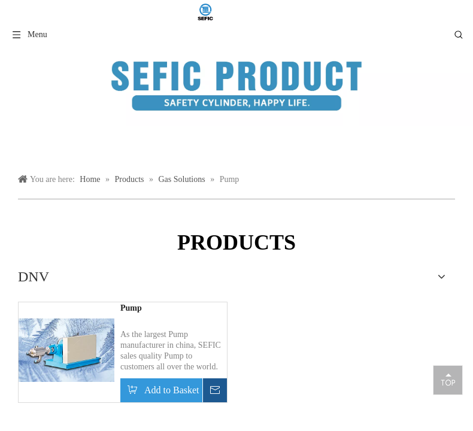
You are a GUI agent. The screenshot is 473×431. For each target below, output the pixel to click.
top (448, 379)
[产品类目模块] (236, 85)
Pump (131, 307)
